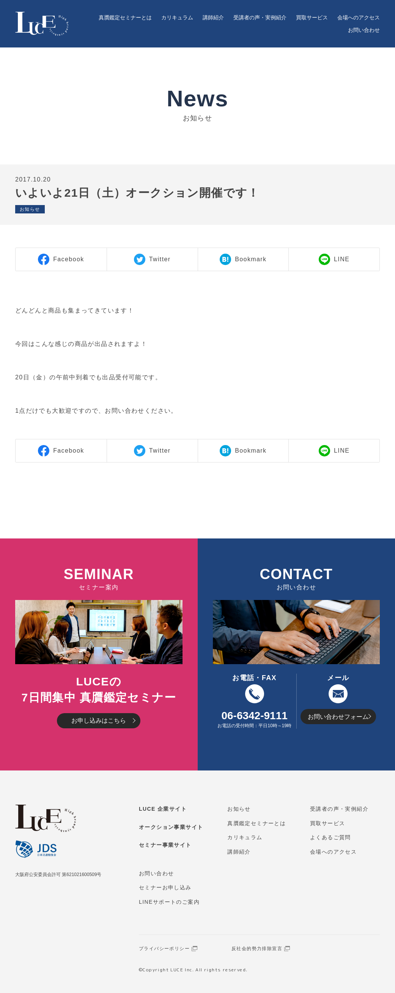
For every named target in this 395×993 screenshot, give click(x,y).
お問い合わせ (364, 30)
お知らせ (239, 809)
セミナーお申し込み (165, 887)
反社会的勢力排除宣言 (256, 948)
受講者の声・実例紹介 (259, 17)
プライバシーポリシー (164, 948)
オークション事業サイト (171, 827)
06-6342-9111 (254, 715)
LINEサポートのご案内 (169, 902)
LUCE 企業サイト (163, 809)
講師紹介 (213, 17)
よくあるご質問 (330, 837)
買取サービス (312, 17)
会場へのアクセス (358, 17)
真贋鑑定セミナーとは (125, 17)
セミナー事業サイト (165, 845)
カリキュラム (177, 17)
